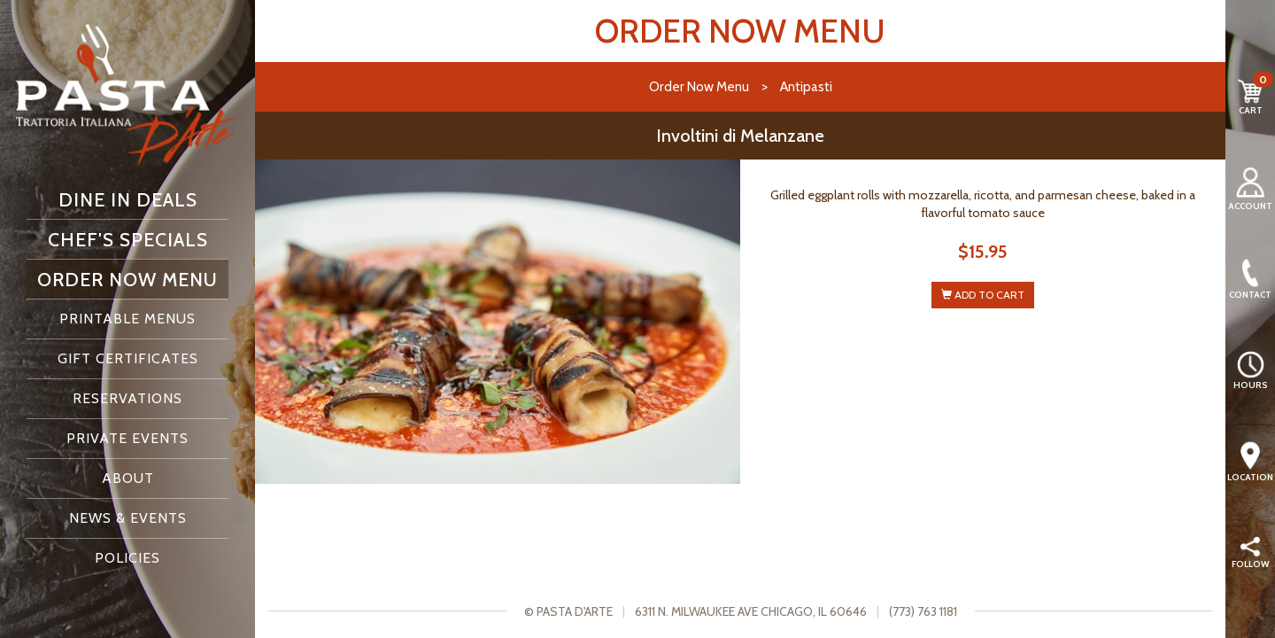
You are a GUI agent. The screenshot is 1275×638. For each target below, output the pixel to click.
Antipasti (806, 86)
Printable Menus (127, 318)
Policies (127, 557)
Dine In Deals (127, 199)
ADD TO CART (982, 294)
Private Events (127, 438)
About (128, 478)
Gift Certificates (128, 358)
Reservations (127, 398)
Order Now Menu (127, 279)
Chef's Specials (128, 239)
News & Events (128, 518)
